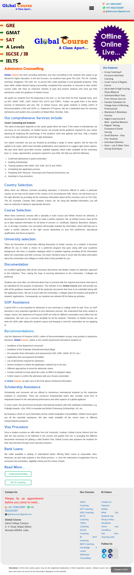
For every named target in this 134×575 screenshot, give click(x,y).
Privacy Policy (107, 519)
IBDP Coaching (87, 544)
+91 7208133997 (114, 4)
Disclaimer (106, 523)
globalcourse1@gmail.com (116, 11)
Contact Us (106, 502)
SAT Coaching (86, 509)
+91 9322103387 (115, 7)
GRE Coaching (87, 512)
